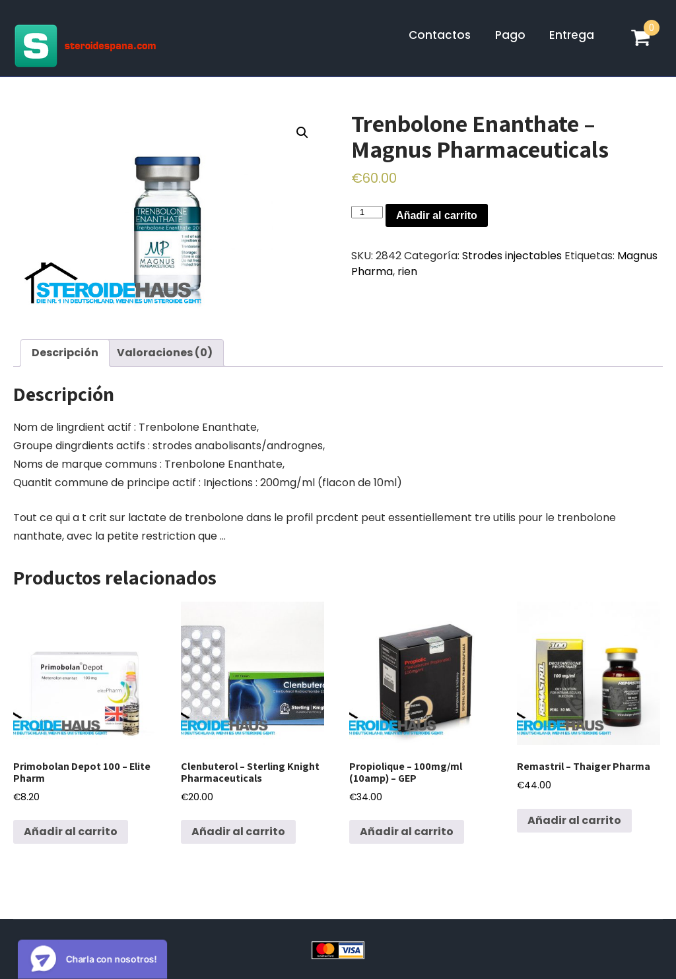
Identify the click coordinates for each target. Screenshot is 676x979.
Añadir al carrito (436, 215)
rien (407, 271)
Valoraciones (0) (165, 352)
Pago (510, 35)
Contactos (440, 35)
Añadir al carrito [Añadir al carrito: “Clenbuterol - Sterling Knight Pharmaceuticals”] (238, 831)
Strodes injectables (512, 255)
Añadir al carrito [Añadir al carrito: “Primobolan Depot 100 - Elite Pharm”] (71, 831)
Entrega (571, 35)
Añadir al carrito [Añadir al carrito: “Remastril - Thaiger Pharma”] (574, 820)
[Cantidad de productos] (367, 212)
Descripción (65, 352)
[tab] (65, 353)
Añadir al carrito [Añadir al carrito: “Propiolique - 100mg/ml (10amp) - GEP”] (407, 831)
